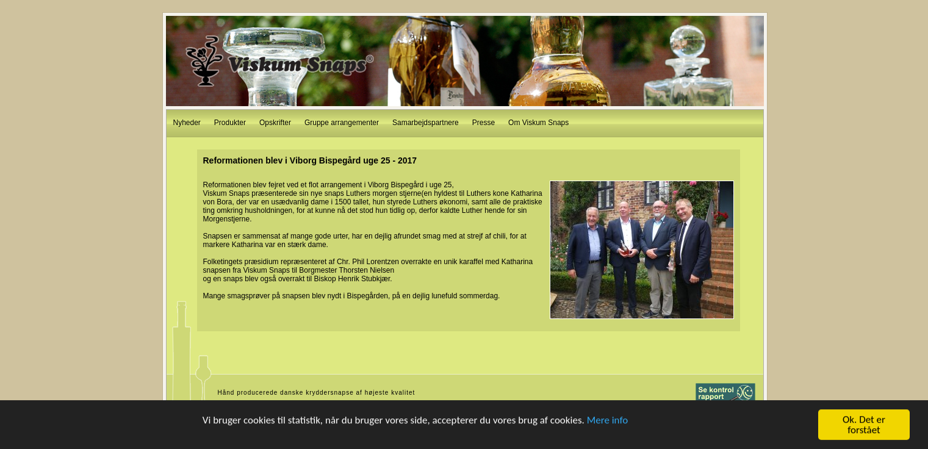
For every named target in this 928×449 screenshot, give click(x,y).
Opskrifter (275, 122)
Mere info (607, 420)
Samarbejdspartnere (425, 122)
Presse (483, 122)
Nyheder (187, 122)
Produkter (230, 122)
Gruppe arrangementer (341, 122)
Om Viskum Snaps (538, 122)
